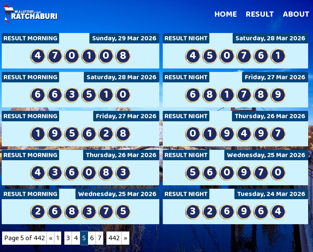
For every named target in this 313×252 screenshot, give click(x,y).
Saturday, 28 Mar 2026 (270, 38)
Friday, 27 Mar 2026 (275, 77)
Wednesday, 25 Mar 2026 (266, 155)
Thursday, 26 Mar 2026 (270, 116)
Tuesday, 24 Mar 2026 (271, 193)
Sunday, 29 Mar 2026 (124, 38)
